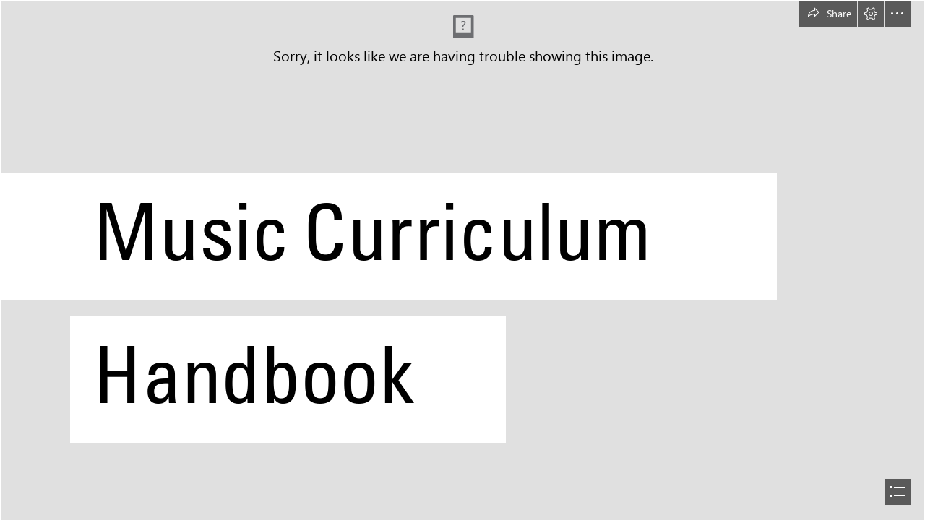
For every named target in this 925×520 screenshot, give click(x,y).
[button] (828, 14)
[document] (462, 260)
